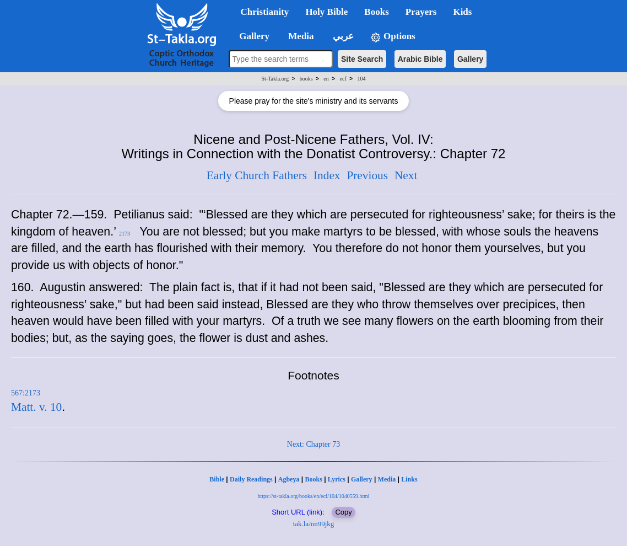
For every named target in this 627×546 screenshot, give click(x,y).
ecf (343, 79)
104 (361, 79)
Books (313, 479)
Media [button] (300, 36)
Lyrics (336, 479)
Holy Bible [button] (326, 12)
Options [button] (392, 36)
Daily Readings (251, 479)
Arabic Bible (420, 59)
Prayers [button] (421, 12)
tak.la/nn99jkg (313, 524)
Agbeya (289, 479)
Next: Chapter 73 (313, 444)
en (325, 79)
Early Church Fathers (257, 175)
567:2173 (25, 393)
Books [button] (376, 12)
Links (409, 479)
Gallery (470, 59)
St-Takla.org (275, 79)
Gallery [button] (251, 36)
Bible (216, 479)
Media (387, 479)
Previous (367, 175)
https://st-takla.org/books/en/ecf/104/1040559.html (313, 496)
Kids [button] (462, 12)
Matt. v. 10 (36, 407)
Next (405, 175)
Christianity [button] (265, 12)
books (306, 79)
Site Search (362, 59)
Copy (343, 512)
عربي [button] (342, 36)
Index (327, 175)
